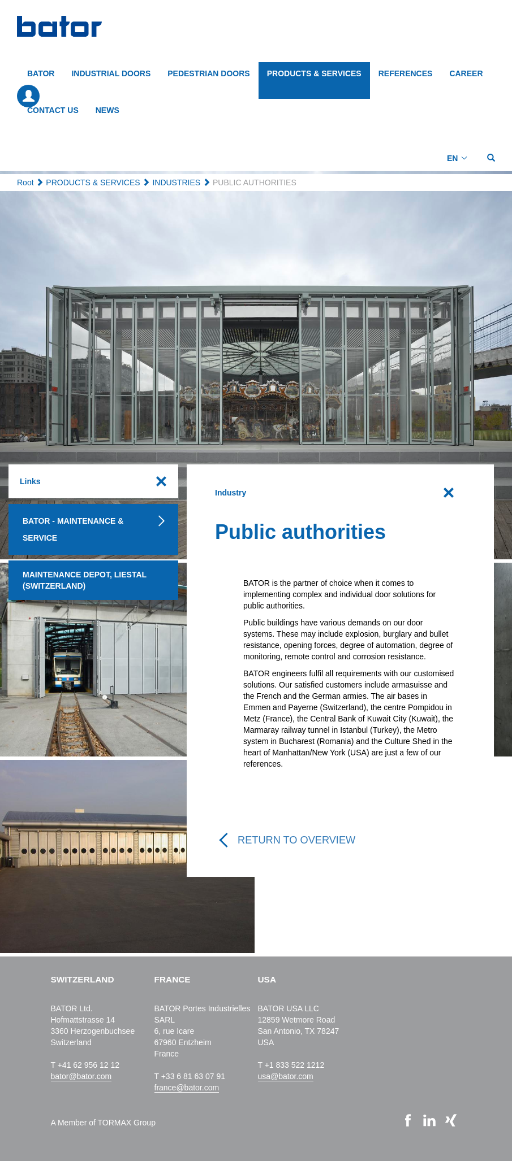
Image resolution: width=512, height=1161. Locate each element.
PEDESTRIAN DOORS (208, 73)
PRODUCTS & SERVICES (314, 73)
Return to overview (296, 840)
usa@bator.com (285, 1076)
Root (25, 182)
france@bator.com (187, 1087)
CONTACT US (53, 110)
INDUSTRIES (176, 182)
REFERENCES (405, 73)
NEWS (107, 110)
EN (452, 158)
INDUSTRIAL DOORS (110, 73)
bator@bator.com (81, 1076)
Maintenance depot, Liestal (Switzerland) (85, 580)
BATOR (40, 73)
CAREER (466, 73)
